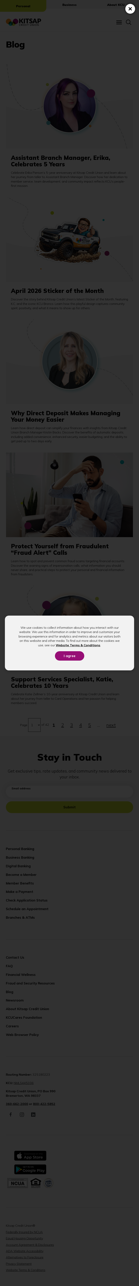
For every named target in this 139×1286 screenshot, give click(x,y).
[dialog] (69, 643)
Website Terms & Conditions (78, 645)
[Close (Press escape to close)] (130, 9)
